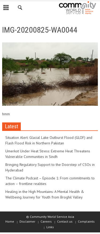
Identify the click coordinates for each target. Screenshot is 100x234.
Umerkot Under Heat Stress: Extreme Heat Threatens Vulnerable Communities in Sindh (47, 154)
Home (9, 221)
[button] (20, 8)
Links (50, 227)
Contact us (65, 221)
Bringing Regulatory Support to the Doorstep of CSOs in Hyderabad (50, 167)
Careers (46, 221)
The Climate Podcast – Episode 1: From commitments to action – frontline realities (50, 181)
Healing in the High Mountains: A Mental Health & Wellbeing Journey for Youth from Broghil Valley (44, 194)
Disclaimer (27, 221)
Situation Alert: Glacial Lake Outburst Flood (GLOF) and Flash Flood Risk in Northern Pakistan (48, 140)
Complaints (86, 221)
